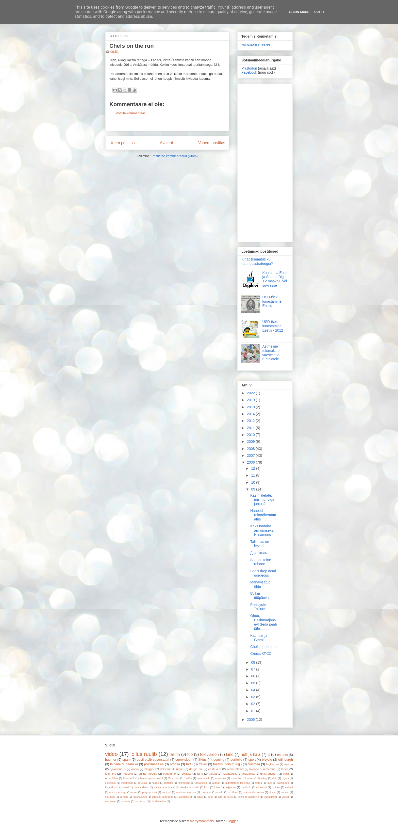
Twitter (188, 778)
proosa (175, 764)
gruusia (142, 782)
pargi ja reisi (149, 792)
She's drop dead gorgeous (263, 573)
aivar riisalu (203, 778)
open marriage (117, 792)
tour (210, 796)
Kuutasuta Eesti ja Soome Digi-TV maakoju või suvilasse (274, 279)
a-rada (288, 764)
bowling (262, 778)
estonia (282, 755)
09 (253, 489)
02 (253, 704)
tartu (189, 764)
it (269, 754)
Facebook (249, 72)
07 (253, 669)
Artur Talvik (111, 778)
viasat (285, 796)
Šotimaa (254, 764)
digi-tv (285, 778)
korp (206, 787)
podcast (166, 792)
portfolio (236, 759)
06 (253, 676)
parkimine (169, 773)
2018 (251, 407)
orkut (134, 792)
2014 (251, 414)
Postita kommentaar (130, 113)
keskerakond (235, 769)
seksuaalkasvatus (253, 792)
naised (289, 787)
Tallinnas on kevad (259, 544)
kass (269, 782)
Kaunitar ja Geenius (258, 637)
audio (135, 769)
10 (253, 482)
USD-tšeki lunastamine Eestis (272, 301)
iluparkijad (201, 782)
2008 (251, 449)
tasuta (213, 773)
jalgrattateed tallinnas (237, 782)
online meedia (148, 773)
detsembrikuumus (172, 769)
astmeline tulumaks (242, 778)
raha (200, 773)
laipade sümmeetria (263, 769)
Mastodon (249, 68)
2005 (251, 720)
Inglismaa (272, 764)
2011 (251, 428)
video (111, 754)
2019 (251, 400)
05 (253, 683)
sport (252, 759)
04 (253, 690)
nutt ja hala (251, 754)
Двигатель (258, 553)
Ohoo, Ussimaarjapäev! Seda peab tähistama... (263, 622)
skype (272, 792)
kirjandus (110, 787)
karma (258, 782)
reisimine (206, 792)
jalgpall (216, 782)
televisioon (209, 754)
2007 (251, 455)
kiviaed (125, 787)
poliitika (186, 773)
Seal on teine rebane (260, 562)
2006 (251, 462)
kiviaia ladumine (163, 787)
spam (127, 759)
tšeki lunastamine (248, 796)
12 (253, 468)
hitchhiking (184, 782)
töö (190, 754)
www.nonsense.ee (255, 44)
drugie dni (196, 769)
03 (253, 697)
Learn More (299, 12)
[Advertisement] (265, 162)
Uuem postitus (122, 143)
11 (253, 475)
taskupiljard (185, 796)
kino (230, 754)
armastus (220, 778)
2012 (251, 421)
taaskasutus (140, 796)
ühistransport (268, 773)
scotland (233, 792)
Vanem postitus (211, 143)
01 (253, 711)
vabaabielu (270, 796)
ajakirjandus (118, 769)
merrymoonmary (202, 821)
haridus (168, 782)
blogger (149, 769)
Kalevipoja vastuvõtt (151, 778)
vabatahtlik (230, 773)
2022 (251, 393)
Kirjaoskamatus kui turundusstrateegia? (257, 261)
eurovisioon (183, 759)
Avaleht (166, 143)
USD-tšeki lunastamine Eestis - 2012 (272, 326)
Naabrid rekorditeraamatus (263, 515)
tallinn (175, 754)
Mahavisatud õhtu (260, 584)
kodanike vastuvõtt (188, 787)
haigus (156, 782)
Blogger (232, 821)
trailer (203, 764)
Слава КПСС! (261, 653)
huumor (110, 759)
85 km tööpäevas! (261, 595)
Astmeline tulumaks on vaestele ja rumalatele (271, 352)
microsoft (261, 787)
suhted (124, 796)
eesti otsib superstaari (153, 759)
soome (285, 792)
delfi (274, 778)
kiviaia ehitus (141, 787)
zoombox (140, 801)
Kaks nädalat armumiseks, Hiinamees (262, 530)
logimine (110, 773)
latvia (284, 769)
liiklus (202, 759)
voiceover (110, 801)
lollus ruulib (143, 754)
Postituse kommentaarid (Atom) (175, 156)
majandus (230, 787)
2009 (251, 441)
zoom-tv (125, 801)
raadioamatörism (186, 792)
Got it (319, 12)
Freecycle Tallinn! (258, 606)
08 (253, 662)
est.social (110, 782)
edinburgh (285, 759)
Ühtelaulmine (158, 801)
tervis (200, 796)
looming (218, 759)
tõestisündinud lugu (227, 764)
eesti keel (214, 769)
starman (110, 796)
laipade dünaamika (124, 764)
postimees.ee (154, 764)
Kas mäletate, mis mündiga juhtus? (262, 499)
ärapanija (248, 773)
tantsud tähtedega (162, 796)
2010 (251, 435)
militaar (276, 787)
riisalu (220, 792)
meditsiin (246, 787)
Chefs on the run (263, 647)
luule (217, 787)
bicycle (267, 759)
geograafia (127, 782)
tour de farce (225, 796)
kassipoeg (283, 782)
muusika (127, 773)
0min (286, 773)
